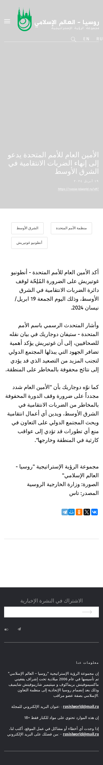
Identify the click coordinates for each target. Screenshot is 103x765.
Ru (99, 39)
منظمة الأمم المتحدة (71, 228)
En (86, 39)
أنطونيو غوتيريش (29, 243)
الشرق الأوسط (27, 228)
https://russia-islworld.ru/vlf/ (78, 189)
